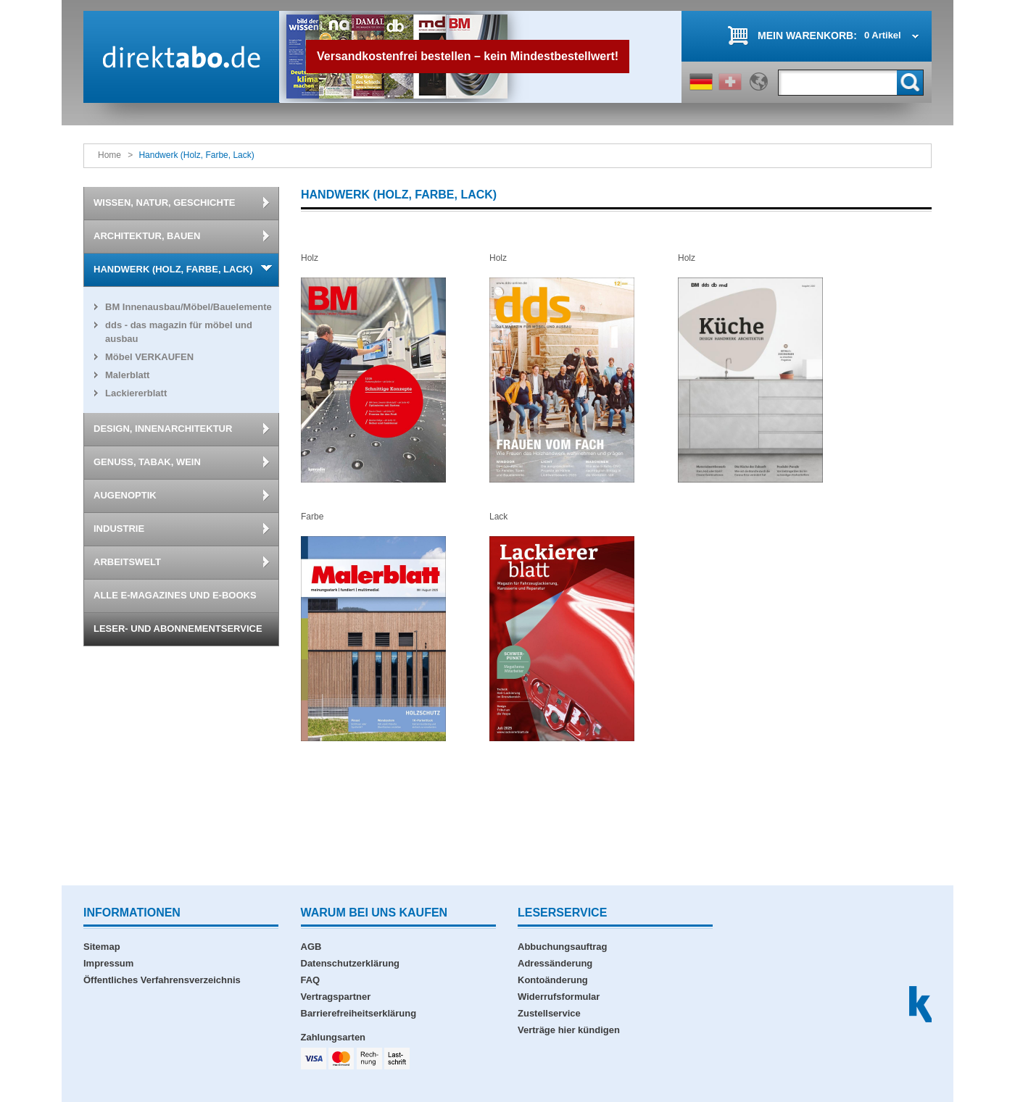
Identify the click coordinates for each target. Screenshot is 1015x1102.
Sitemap (101, 946)
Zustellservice (549, 1013)
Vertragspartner (336, 996)
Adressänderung (555, 963)
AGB (311, 946)
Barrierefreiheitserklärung (359, 1013)
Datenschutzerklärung (350, 963)
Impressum (108, 963)
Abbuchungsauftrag (563, 946)
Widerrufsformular (559, 996)
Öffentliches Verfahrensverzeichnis (162, 979)
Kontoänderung (553, 979)
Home (109, 155)
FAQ (310, 979)
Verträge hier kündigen (569, 1029)
